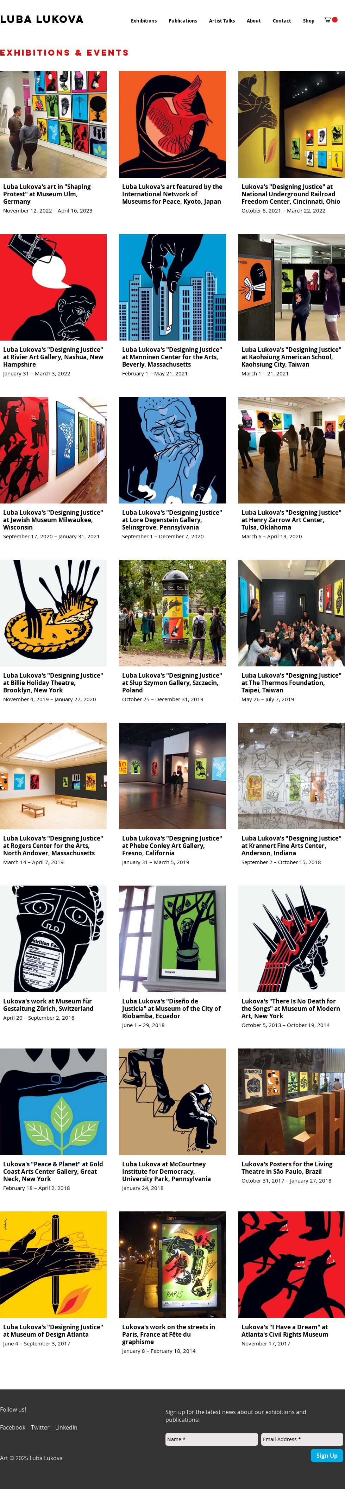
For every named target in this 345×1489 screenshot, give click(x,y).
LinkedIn (66, 1427)
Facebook (12, 1427)
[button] (144, 21)
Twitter (40, 1427)
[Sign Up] (327, 1455)
